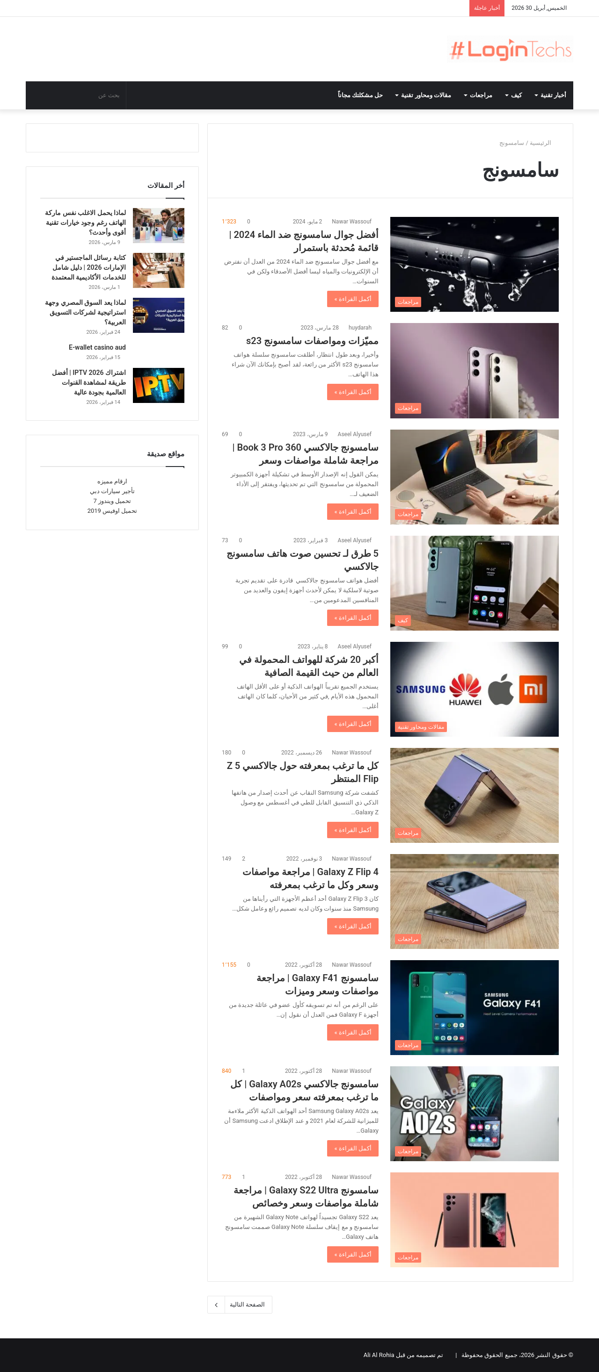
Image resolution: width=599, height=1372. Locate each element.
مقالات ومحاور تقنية (426, 95)
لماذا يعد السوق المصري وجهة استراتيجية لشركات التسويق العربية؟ (85, 312)
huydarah (360, 327)
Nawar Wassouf (352, 221)
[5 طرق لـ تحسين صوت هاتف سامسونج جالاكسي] (474, 583)
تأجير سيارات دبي (112, 491)
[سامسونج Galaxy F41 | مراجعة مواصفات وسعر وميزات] (474, 1007)
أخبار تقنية (553, 95)
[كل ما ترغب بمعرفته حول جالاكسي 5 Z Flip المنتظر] (474, 795)
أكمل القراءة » (353, 298)
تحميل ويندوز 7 (112, 500)
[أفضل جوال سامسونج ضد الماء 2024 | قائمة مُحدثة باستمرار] (474, 264)
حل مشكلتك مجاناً (360, 95)
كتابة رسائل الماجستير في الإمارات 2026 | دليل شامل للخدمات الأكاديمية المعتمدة (88, 267)
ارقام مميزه (112, 481)
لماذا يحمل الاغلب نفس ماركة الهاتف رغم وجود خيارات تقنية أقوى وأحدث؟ (85, 222)
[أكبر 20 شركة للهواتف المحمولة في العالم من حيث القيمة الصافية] (474, 689)
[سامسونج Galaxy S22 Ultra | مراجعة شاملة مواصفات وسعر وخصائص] (474, 1219)
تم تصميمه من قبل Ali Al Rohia (404, 1354)
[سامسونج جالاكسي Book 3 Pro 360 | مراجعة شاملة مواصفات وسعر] (474, 477)
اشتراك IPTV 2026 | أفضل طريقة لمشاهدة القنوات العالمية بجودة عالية (89, 382)
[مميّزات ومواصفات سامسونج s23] (474, 370)
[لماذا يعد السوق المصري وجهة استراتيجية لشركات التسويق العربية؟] (158, 315)
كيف (516, 95)
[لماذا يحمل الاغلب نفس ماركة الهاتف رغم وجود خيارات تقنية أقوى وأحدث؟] (158, 225)
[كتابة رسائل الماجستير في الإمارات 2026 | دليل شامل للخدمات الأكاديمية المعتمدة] (158, 270)
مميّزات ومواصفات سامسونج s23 (312, 340)
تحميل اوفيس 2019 (113, 510)
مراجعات (481, 95)
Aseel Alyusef (355, 434)
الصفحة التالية (240, 1304)
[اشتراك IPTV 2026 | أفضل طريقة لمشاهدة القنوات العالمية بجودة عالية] (158, 385)
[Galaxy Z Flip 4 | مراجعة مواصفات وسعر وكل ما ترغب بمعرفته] (474, 901)
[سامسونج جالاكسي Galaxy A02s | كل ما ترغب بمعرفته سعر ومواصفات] (474, 1113)
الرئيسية (544, 142)
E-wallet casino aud (97, 347)
